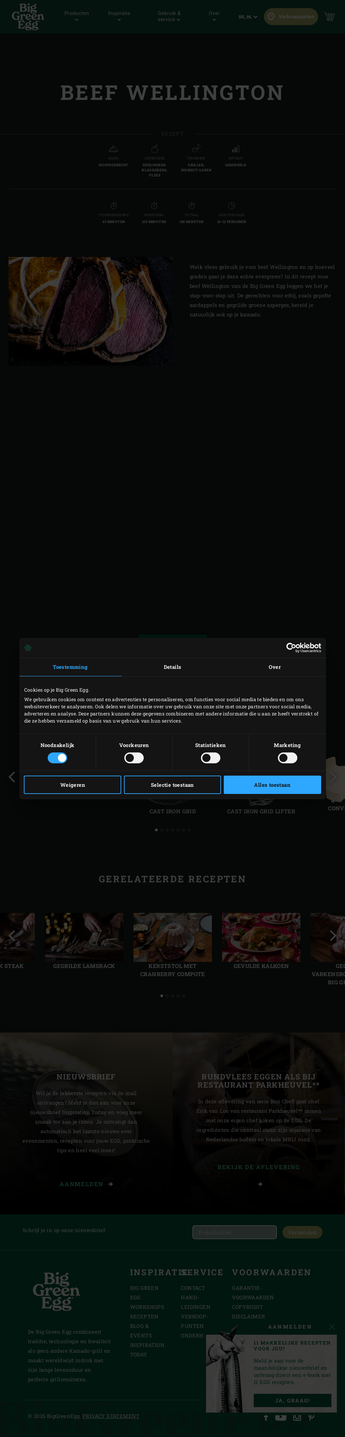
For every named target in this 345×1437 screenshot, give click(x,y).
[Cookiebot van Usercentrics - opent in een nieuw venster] (291, 648)
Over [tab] (275, 666)
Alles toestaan (272, 784)
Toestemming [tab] (70, 666)
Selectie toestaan (172, 784)
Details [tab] (173, 666)
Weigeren (72, 784)
